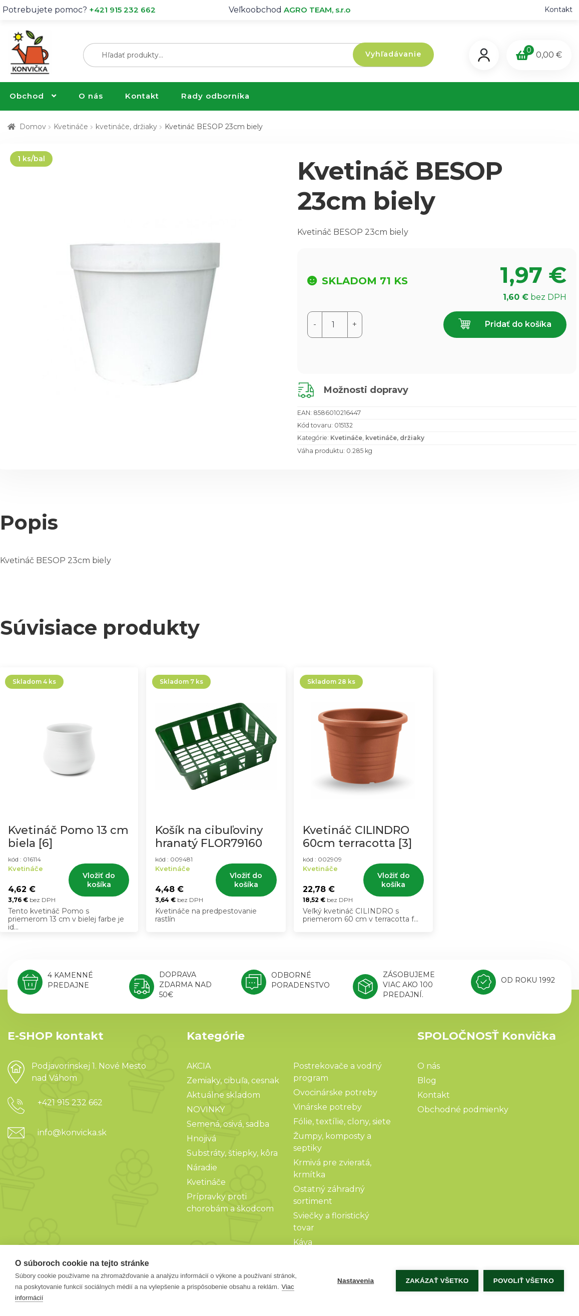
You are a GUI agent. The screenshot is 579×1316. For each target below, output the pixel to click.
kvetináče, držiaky (126, 126)
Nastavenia (355, 1280)
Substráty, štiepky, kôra (232, 1153)
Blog (426, 1080)
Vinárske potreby (327, 1107)
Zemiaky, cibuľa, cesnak (233, 1080)
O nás (91, 96)
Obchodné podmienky (462, 1109)
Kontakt (558, 9)
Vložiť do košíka (99, 880)
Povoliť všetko (523, 1280)
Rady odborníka (215, 96)
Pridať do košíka (504, 324)
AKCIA (199, 1066)
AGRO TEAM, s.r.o (317, 10)
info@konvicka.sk (72, 1132)
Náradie (202, 1167)
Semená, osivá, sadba (228, 1124)
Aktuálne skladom (223, 1095)
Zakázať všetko (436, 1280)
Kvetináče (71, 126)
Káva (302, 1242)
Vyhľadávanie (393, 54)
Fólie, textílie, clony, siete (342, 1121)
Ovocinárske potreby (335, 1092)
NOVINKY (206, 1109)
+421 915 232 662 (122, 10)
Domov (33, 126)
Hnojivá (201, 1138)
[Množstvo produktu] (334, 324)
